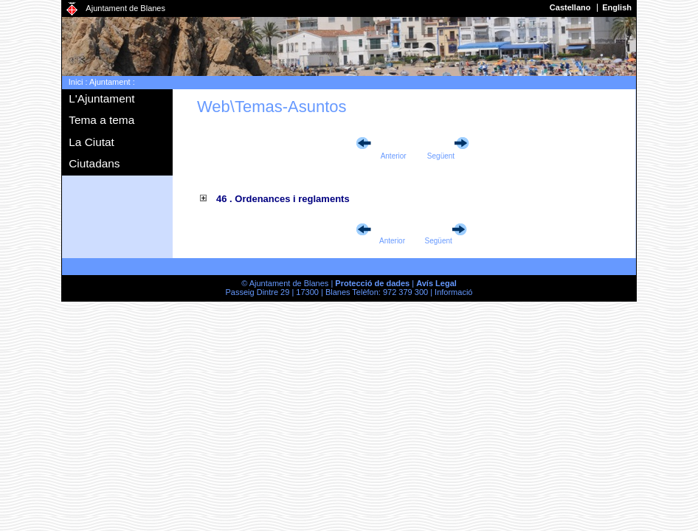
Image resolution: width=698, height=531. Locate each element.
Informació (453, 292)
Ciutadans (94, 163)
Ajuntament (110, 81)
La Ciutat (91, 142)
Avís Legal (436, 283)
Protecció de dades (372, 283)
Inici (76, 81)
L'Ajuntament (101, 98)
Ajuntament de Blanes (125, 8)
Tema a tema (101, 120)
